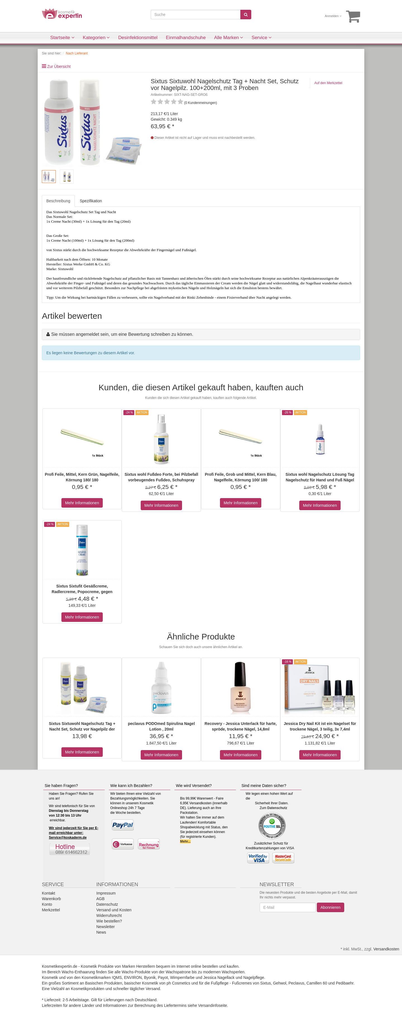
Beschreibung (58, 201)
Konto (47, 904)
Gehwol (279, 983)
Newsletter (105, 926)
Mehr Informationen (82, 503)
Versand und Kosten (113, 910)
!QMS (117, 977)
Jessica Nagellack (218, 977)
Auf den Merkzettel (328, 83)
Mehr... (185, 841)
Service (262, 37)
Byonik (150, 977)
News (101, 932)
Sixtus (265, 983)
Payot (163, 977)
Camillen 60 (317, 983)
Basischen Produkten (103, 983)
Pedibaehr (344, 983)
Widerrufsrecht (109, 915)
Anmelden (333, 16)
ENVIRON (133, 977)
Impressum (106, 893)
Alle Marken (228, 37)
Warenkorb (51, 898)
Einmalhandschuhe (186, 37)
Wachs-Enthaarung (78, 972)
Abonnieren (330, 907)
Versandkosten (386, 949)
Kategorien (96, 37)
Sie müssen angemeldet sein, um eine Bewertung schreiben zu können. (122, 334)
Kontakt (48, 893)
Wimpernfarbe (182, 977)
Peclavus (296, 983)
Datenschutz (277, 808)
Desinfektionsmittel (137, 37)
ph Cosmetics (178, 983)
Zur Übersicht (59, 66)
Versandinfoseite (212, 1005)
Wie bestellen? (109, 921)
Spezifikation (91, 201)
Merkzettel (51, 910)
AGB (100, 898)
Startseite (62, 37)
